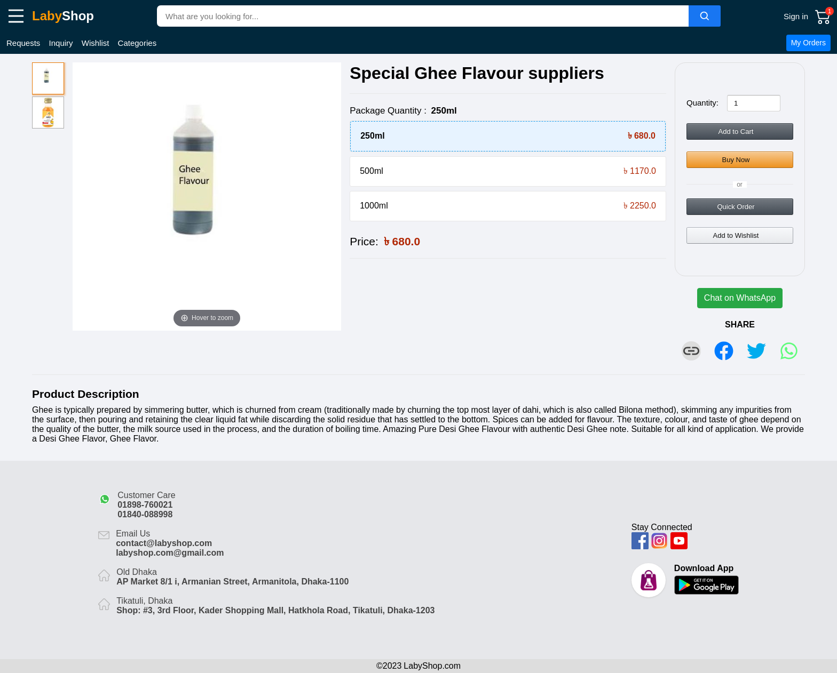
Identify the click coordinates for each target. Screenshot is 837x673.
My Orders (808, 42)
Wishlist (95, 42)
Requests (23, 42)
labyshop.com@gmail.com (170, 552)
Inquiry (61, 42)
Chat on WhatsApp (740, 297)
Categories (137, 42)
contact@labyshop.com (164, 543)
